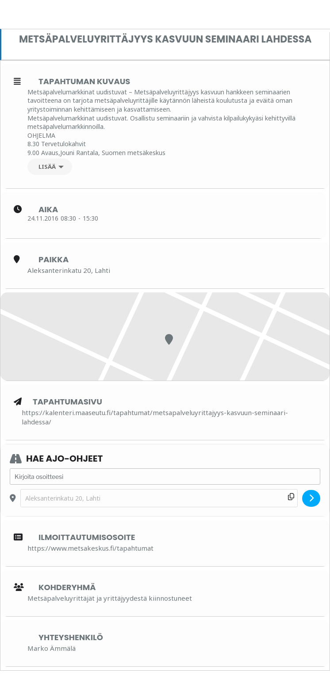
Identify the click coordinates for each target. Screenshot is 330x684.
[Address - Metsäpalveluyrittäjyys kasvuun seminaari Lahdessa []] (165, 476)
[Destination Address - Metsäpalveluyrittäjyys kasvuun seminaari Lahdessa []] (159, 498)
